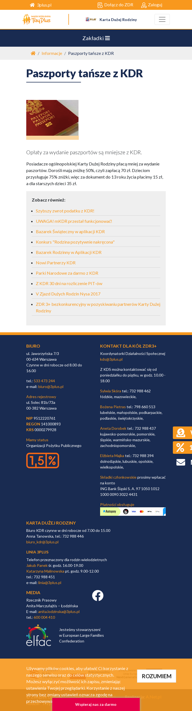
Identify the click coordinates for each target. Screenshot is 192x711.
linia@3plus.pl (49, 582)
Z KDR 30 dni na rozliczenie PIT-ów (69, 283)
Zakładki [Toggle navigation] (96, 38)
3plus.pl (40, 4)
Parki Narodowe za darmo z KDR (67, 272)
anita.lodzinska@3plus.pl (59, 611)
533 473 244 (44, 380)
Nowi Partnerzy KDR (55, 262)
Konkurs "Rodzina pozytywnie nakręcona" (75, 241)
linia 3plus (37, 552)
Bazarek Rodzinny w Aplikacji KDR (68, 252)
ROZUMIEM (156, 676)
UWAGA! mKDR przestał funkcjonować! (74, 221)
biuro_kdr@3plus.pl (42, 542)
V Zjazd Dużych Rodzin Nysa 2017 (68, 293)
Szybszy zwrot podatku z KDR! (65, 210)
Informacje (52, 53)
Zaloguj (151, 5)
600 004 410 (44, 617)
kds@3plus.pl (111, 359)
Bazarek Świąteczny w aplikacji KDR (70, 231)
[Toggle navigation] (162, 19)
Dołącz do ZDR (115, 5)
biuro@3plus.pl (50, 386)
